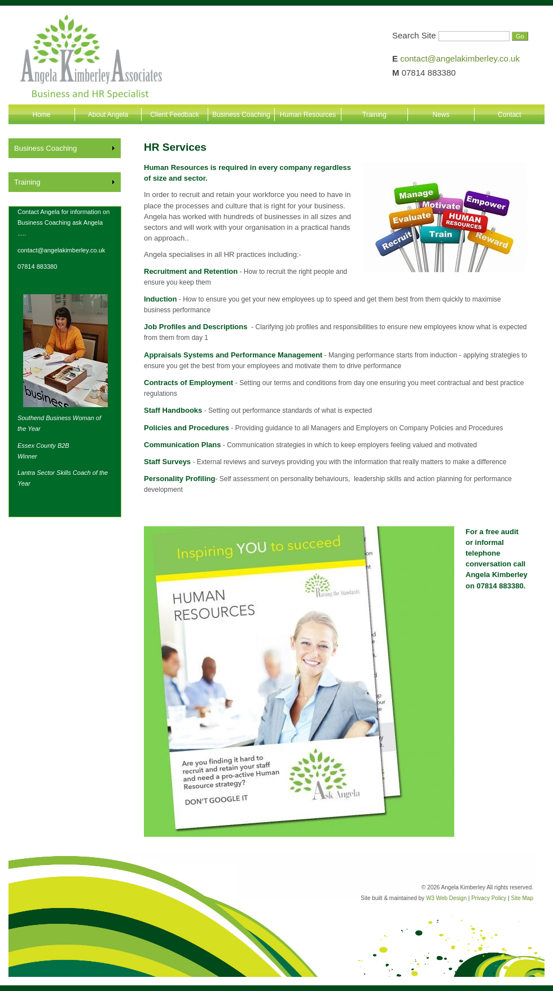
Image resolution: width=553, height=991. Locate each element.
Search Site (414, 35)
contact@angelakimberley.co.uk (460, 58)
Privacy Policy (488, 898)
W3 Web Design (446, 898)
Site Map (522, 898)
